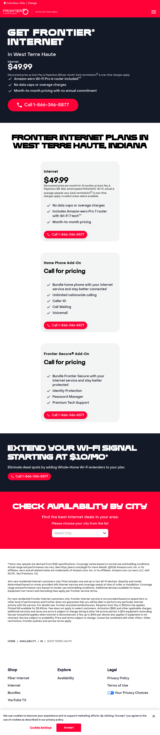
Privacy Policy (118, 678)
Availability (65, 678)
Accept (69, 727)
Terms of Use (117, 685)
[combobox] (75, 533)
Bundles (14, 693)
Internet (14, 685)
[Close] (153, 716)
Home (11, 641)
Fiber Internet (18, 678)
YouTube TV (17, 700)
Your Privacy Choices (127, 693)
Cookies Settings (40, 727)
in (41, 641)
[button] (104, 533)
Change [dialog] (32, 3)
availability (28, 641)
